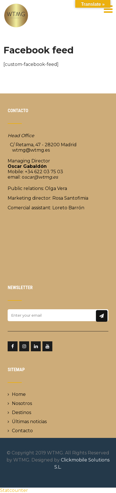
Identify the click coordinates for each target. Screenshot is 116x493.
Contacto (22, 430)
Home (19, 394)
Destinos (21, 412)
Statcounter (14, 490)
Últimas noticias (29, 421)
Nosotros (22, 403)
